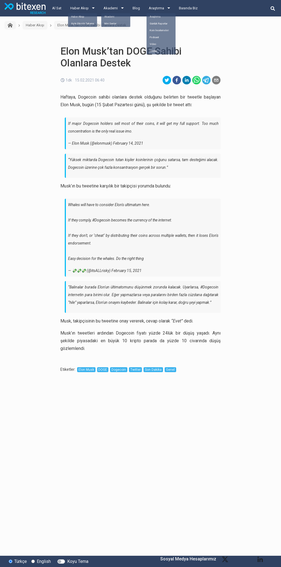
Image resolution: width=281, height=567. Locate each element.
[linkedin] (186, 80)
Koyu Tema (77, 561)
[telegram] (206, 80)
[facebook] (176, 80)
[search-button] (273, 8)
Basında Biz (188, 8)
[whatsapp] (196, 80)
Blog (136, 8)
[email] (216, 80)
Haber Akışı (79, 8)
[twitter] (166, 80)
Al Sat (56, 8)
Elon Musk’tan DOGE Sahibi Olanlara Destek (91, 25)
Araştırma (156, 8)
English (44, 561)
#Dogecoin (101, 220)
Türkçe (20, 561)
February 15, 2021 (126, 270)
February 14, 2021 (128, 143)
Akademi (110, 8)
